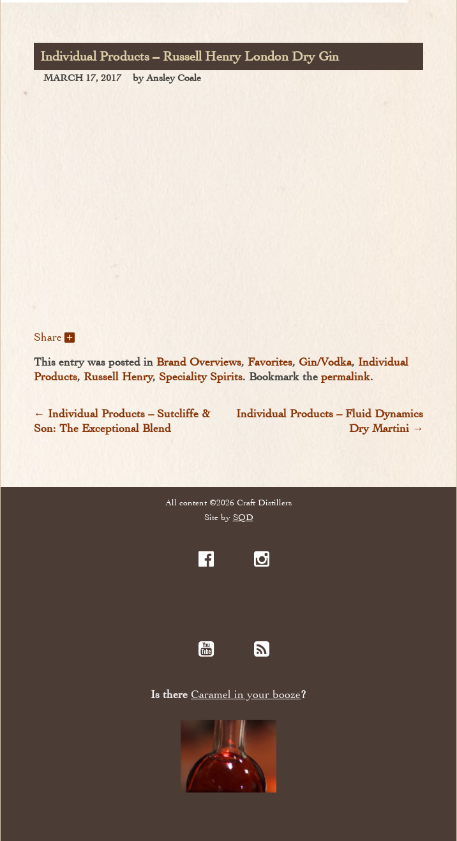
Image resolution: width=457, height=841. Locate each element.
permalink (345, 376)
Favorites (270, 361)
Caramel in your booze (246, 694)
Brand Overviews (198, 361)
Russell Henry (118, 376)
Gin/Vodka (325, 361)
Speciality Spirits (201, 376)
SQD (243, 517)
